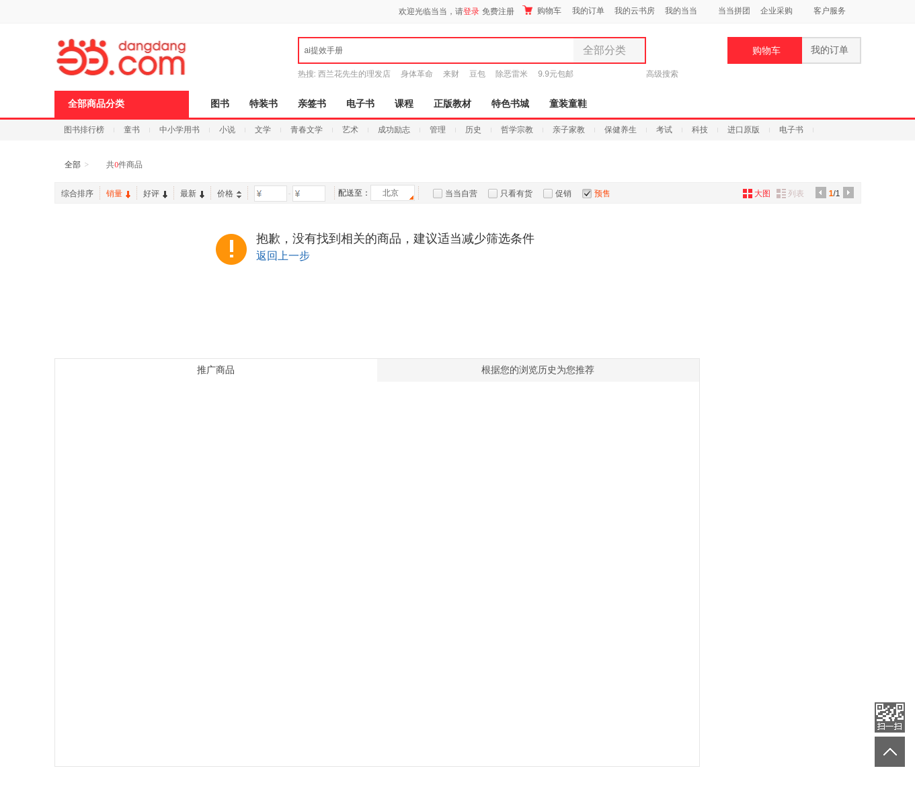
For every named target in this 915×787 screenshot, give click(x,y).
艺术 (350, 129)
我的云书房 (634, 10)
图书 (219, 104)
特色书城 (510, 104)
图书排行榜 (84, 129)
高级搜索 (662, 74)
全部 (73, 164)
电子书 (360, 104)
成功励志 (394, 129)
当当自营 (461, 193)
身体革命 (417, 74)
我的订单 (588, 10)
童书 (132, 129)
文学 (263, 129)
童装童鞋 (568, 104)
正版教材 (452, 104)
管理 (438, 129)
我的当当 (681, 10)
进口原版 (743, 129)
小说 (227, 129)
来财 (451, 74)
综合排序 (77, 193)
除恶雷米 (511, 74)
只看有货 (516, 193)
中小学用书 (179, 129)
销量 (118, 193)
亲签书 (312, 104)
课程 (404, 104)
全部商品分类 (96, 104)
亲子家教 (569, 129)
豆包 (477, 74)
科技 (700, 129)
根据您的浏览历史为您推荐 (537, 370)
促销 (563, 193)
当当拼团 (734, 10)
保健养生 (620, 129)
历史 (473, 129)
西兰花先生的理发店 (354, 74)
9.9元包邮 (555, 74)
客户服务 (829, 10)
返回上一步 (283, 255)
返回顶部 (890, 752)
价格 (229, 193)
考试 (664, 129)
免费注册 (498, 11)
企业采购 (776, 10)
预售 (602, 193)
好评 (155, 193)
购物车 (541, 10)
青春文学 (306, 129)
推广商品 (216, 370)
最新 (192, 193)
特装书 (263, 104)
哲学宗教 (517, 129)
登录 (471, 11)
